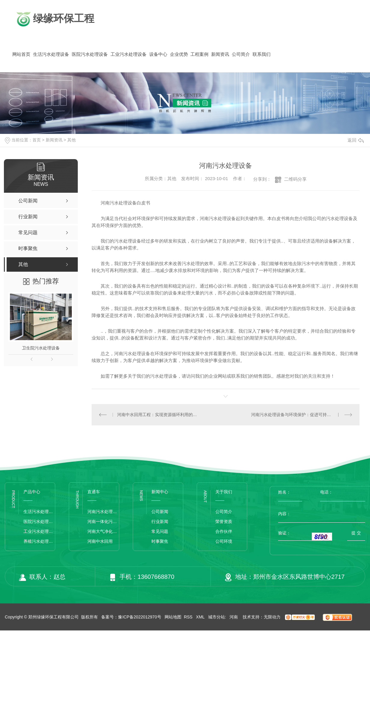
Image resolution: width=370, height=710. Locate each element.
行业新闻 (159, 521)
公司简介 (241, 54)
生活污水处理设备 (51, 54)
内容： (321, 514)
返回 (355, 140)
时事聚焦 (159, 541)
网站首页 (21, 54)
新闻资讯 (220, 54)
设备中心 (158, 54)
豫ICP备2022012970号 (139, 617)
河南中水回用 (100, 541)
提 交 (356, 532)
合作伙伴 (223, 531)
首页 (36, 139)
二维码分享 (295, 179)
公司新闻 (159, 511)
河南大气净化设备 (103, 531)
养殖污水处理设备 (39, 541)
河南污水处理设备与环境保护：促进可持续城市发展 (299, 414)
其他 (71, 139)
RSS (189, 617)
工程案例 (199, 54)
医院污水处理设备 (90, 54)
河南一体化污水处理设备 (103, 521)
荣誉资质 (223, 521)
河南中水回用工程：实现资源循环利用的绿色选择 (158, 414)
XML (201, 617)
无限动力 (272, 617)
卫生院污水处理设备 (41, 348)
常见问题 (159, 531)
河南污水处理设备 (103, 511)
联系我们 (262, 54)
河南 (233, 617)
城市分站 (216, 617)
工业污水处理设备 (129, 54)
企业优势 (179, 54)
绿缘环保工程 (54, 19)
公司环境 (223, 541)
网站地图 (173, 617)
